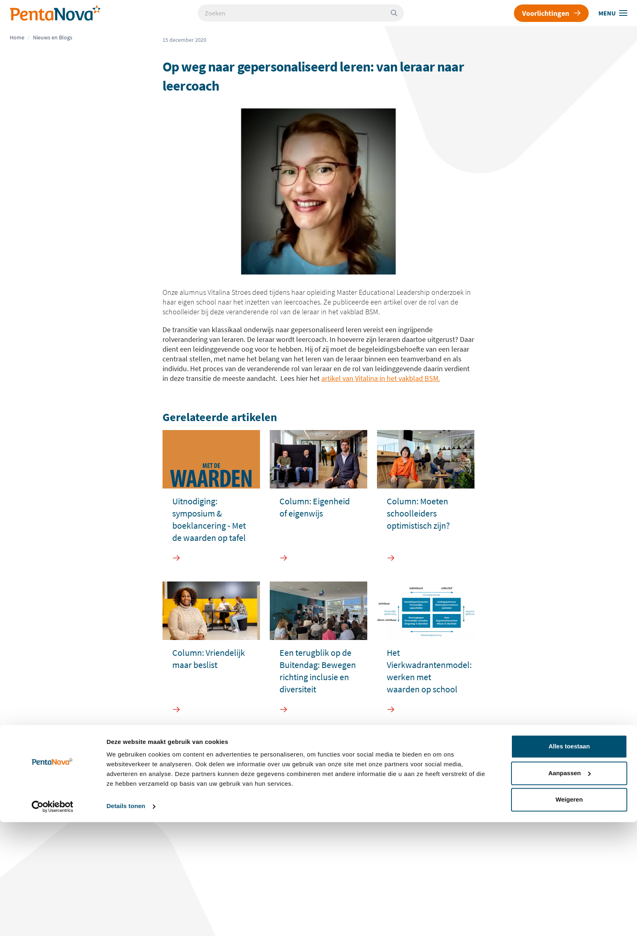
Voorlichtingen (551, 13)
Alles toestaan (569, 860)
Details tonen (125, 920)
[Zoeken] (397, 13)
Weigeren (569, 913)
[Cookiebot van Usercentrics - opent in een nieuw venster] (52, 920)
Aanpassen (569, 886)
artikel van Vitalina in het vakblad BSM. (380, 378)
